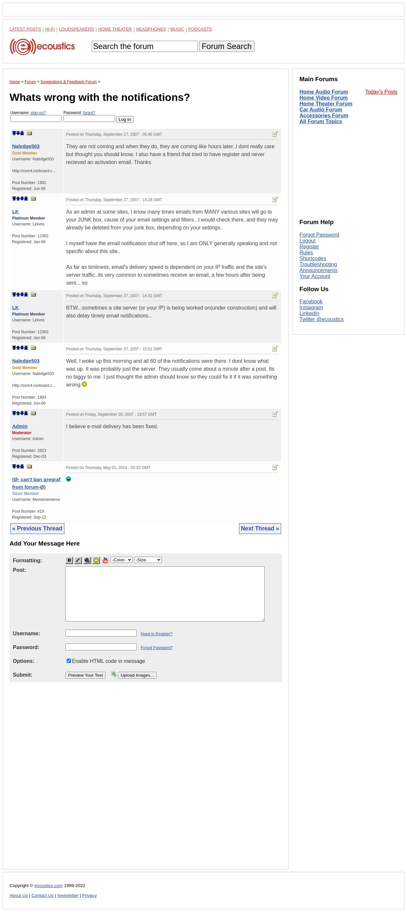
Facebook (311, 301)
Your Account (314, 276)
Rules (306, 252)
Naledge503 (25, 146)
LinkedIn (309, 313)
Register (309, 246)
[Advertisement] (146, 780)
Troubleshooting (318, 264)
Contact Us (43, 895)
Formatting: (27, 560)
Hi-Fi (50, 29)
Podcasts (200, 29)
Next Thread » (260, 528)
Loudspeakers (76, 29)
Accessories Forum (323, 115)
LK (15, 211)
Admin (20, 426)
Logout (307, 241)
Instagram (311, 307)
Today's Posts (381, 92)
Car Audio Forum (320, 109)
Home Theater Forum (325, 103)
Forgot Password (319, 235)
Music (177, 29)
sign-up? (38, 112)
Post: (19, 570)
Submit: (23, 675)
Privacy (89, 895)
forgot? (89, 112)
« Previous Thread (37, 528)
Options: (24, 661)
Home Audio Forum (323, 92)
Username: (36, 116)
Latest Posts (25, 29)
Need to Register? (157, 634)
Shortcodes (312, 258)
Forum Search (226, 46)
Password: (89, 116)
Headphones (151, 29)
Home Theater (115, 29)
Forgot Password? (157, 647)
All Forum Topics (320, 121)
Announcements (318, 270)
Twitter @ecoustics (321, 319)
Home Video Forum (323, 98)
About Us (19, 895)
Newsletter (67, 895)
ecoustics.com (49, 885)
